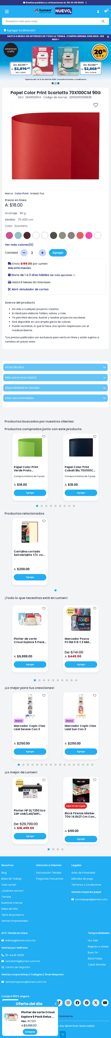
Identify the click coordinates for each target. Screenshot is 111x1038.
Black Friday (95, 958)
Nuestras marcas (11, 903)
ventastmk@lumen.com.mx (22, 961)
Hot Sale (93, 940)
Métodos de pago (82, 878)
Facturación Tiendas (48, 872)
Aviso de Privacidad (83, 872)
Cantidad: (11, 253)
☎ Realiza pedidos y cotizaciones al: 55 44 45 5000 (53, 2)
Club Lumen (8, 884)
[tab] (37, 506)
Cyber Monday (97, 964)
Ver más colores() (19, 245)
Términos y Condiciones (86, 884)
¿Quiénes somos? (12, 890)
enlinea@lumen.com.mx (20, 940)
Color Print (22, 193)
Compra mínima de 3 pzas (29, 476)
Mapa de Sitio (9, 909)
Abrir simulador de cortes (28, 289)
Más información (19, 268)
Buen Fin (93, 952)
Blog (4, 872)
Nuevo (18, 720)
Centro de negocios (17, 967)
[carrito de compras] (105, 11)
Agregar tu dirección (19, 30)
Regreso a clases (98, 946)
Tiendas (6, 897)
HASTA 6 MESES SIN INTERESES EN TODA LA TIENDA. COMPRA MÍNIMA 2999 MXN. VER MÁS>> (55, 38)
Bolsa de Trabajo (11, 878)
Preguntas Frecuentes (49, 878)
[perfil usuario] (98, 11)
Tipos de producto (12, 915)
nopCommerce (63, 1016)
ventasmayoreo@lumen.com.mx (25, 982)
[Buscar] (103, 21)
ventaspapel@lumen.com (91, 899)
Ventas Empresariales (14, 921)
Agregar (57, 252)
